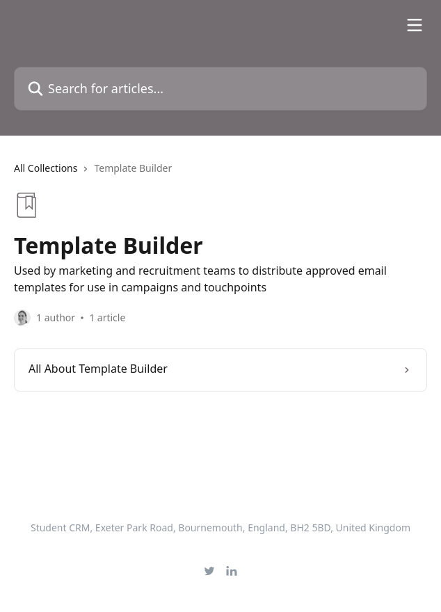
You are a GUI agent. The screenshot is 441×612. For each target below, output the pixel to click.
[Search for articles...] (220, 89)
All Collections (45, 168)
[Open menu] (414, 25)
